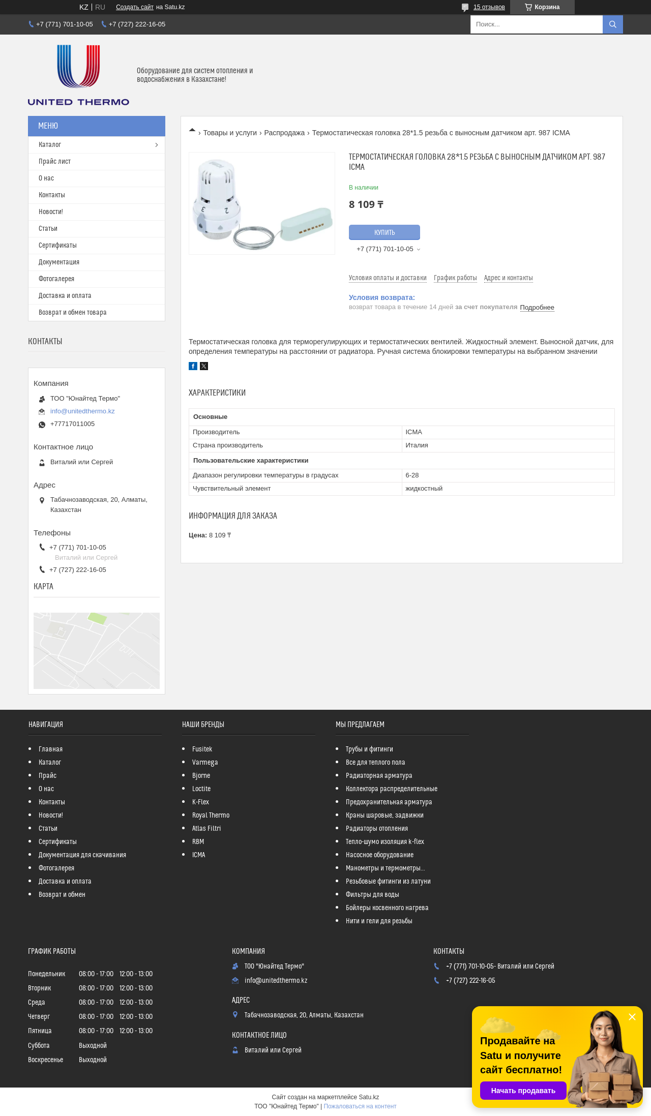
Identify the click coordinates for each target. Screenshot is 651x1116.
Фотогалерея (56, 279)
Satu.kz (369, 1097)
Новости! (51, 212)
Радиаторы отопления (377, 829)
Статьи (48, 229)
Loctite (201, 789)
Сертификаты (58, 246)
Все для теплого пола (375, 763)
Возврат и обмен (62, 895)
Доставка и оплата (65, 296)
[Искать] (613, 24)
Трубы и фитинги (369, 749)
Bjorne (201, 776)
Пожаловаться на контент (359, 1106)
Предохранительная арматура (389, 802)
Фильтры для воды (372, 895)
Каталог (50, 145)
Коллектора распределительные (391, 789)
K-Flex (200, 802)
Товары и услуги (230, 133)
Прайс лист (55, 162)
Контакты (52, 195)
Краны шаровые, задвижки (385, 815)
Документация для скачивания (82, 855)
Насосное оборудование (379, 855)
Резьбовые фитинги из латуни (388, 882)
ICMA (198, 855)
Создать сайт (135, 7)
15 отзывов (489, 7)
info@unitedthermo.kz (82, 411)
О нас (46, 178)
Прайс (47, 776)
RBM (198, 842)
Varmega (205, 763)
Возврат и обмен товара (73, 313)
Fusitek (202, 749)
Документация (59, 262)
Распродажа (284, 133)
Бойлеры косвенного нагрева (387, 908)
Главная (51, 749)
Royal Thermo (210, 815)
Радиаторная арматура (379, 776)
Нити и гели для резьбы (379, 921)
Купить (384, 233)
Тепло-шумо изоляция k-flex (385, 842)
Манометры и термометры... (385, 868)
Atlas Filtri (206, 829)
